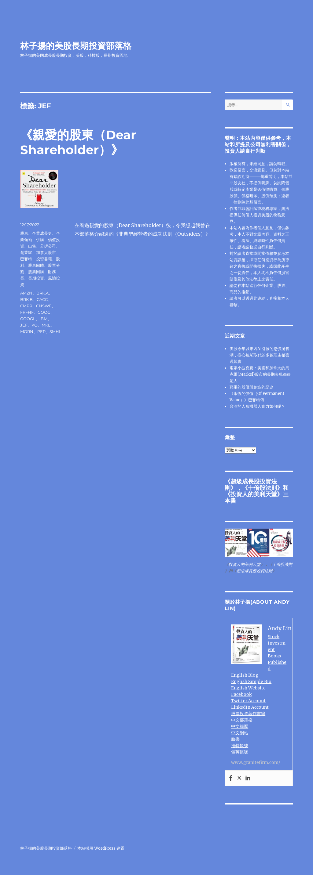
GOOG (44, 312)
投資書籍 (44, 258)
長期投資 (36, 278)
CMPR (26, 305)
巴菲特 (26, 258)
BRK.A (42, 293)
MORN (26, 331)
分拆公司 (48, 246)
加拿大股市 (46, 252)
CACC (42, 299)
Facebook (241, 694)
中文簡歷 (239, 726)
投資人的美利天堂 (253, 494)
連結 (261, 298)
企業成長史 (42, 233)
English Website (248, 688)
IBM (43, 318)
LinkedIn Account (250, 707)
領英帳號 (239, 752)
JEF (24, 325)
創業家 (26, 252)
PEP (41, 331)
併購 (40, 239)
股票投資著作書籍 (248, 713)
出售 (32, 246)
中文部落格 (241, 720)
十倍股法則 (262, 487)
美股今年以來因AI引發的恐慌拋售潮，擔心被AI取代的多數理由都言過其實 (259, 355)
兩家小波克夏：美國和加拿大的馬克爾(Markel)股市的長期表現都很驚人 (260, 374)
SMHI (55, 331)
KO (34, 325)
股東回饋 (36, 265)
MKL (46, 325)
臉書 (235, 739)
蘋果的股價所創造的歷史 (251, 387)
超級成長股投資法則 (254, 570)
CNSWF (43, 305)
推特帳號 (239, 745)
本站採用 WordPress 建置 (100, 848)
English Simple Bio (251, 681)
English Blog (244, 675)
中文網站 (239, 733)
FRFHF (27, 312)
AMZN (26, 293)
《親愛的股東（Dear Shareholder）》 (78, 142)
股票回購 (36, 271)
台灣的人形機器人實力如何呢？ (257, 406)
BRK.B (26, 299)
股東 (24, 233)
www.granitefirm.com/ (255, 762)
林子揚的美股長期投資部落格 (75, 46)
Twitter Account (248, 700)
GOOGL (27, 318)
